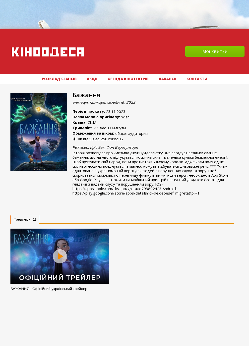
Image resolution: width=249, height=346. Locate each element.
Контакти (197, 78)
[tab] (24, 219)
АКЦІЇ (92, 78)
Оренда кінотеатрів (128, 78)
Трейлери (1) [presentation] (25, 219)
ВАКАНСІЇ (167, 78)
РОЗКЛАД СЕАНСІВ (59, 78)
